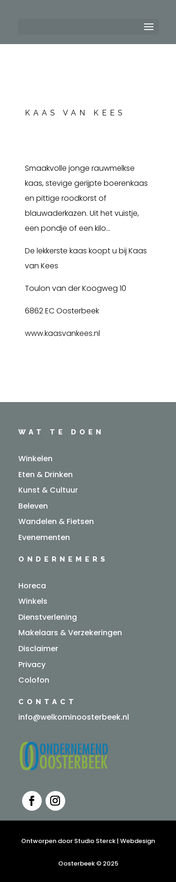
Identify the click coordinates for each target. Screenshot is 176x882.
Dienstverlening (47, 617)
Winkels (32, 601)
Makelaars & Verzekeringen (70, 632)
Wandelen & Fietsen (56, 521)
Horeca (32, 585)
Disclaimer (38, 648)
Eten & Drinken (45, 474)
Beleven (33, 506)
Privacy (32, 664)
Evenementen (44, 537)
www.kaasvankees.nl (62, 333)
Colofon (33, 680)
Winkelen (35, 458)
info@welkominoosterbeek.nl (73, 717)
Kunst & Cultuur (48, 490)
